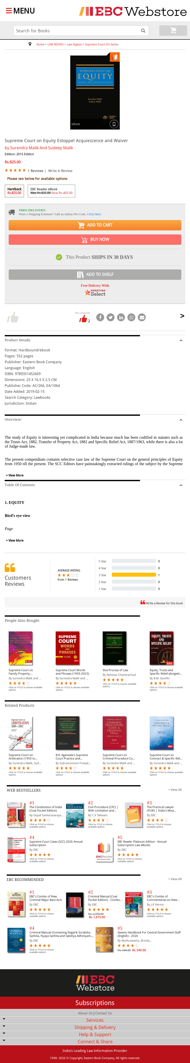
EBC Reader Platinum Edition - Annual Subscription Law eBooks (142, 843)
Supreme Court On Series (101, 44)
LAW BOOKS (56, 44)
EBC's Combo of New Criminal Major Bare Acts (45, 898)
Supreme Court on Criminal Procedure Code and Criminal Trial (119, 756)
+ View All (175, 790)
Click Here (94, 214)
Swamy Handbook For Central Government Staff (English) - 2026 (149, 934)
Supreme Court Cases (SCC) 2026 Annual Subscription (56, 843)
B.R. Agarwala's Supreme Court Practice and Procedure (72, 756)
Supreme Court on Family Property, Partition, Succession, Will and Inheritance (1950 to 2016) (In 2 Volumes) (23, 671)
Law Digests (74, 44)
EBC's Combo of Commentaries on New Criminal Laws (162, 898)
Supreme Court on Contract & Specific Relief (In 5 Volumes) (166, 756)
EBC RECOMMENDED (25, 879)
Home (40, 44)
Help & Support (95, 1034)
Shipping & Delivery (95, 1027)
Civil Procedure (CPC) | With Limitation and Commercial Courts (103, 808)
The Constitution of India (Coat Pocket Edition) (45, 808)
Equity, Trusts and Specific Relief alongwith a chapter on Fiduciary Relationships (165, 671)
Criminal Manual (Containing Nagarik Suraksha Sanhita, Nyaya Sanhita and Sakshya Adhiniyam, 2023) (60, 934)
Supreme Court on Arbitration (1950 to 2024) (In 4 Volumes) (23, 756)
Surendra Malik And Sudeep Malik (41, 147)
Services (95, 1020)
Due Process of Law (115, 670)
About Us (85, 1013)
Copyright (76, 1058)
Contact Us (103, 1013)
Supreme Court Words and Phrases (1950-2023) (72, 671)
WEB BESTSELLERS (24, 790)
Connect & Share (95, 1041)
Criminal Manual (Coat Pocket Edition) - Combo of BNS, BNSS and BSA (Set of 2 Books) (105, 898)
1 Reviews (35, 171)
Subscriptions (95, 1002)
